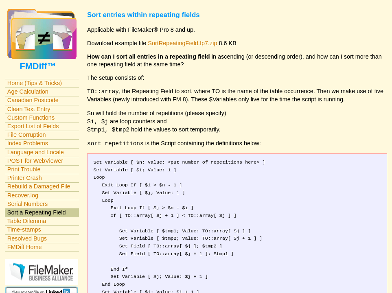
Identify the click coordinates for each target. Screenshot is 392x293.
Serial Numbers (27, 204)
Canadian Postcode (33, 100)
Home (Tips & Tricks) (34, 83)
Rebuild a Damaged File (38, 186)
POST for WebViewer (35, 160)
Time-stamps (24, 229)
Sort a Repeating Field (36, 212)
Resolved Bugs (27, 238)
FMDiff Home (24, 247)
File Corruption (26, 134)
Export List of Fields (33, 126)
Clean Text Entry (28, 109)
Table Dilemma (26, 221)
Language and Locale (35, 152)
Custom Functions (31, 117)
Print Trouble (24, 169)
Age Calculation (27, 91)
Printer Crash (24, 178)
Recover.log (22, 195)
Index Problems (27, 143)
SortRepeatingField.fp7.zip (182, 43)
